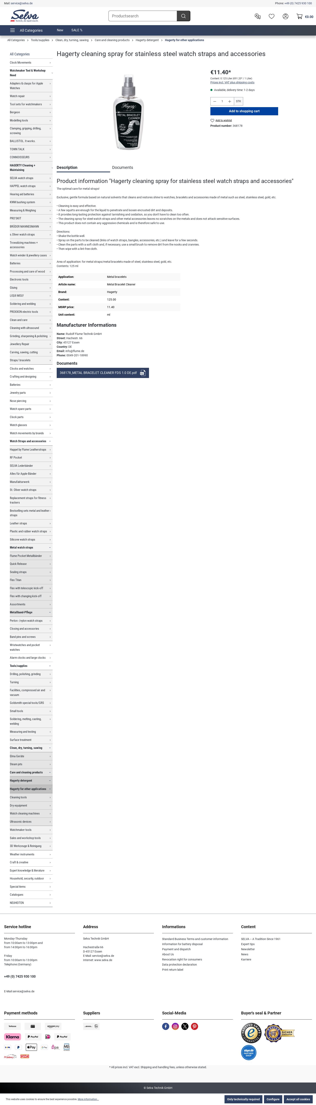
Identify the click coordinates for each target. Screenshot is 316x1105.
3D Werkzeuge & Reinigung (25, 846)
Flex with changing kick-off (26, 596)
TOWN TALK (17, 149)
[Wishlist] (271, 16)
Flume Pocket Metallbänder (26, 556)
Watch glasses (18, 425)
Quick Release (18, 564)
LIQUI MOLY (17, 295)
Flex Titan (15, 580)
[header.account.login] (284, 16)
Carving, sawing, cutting (24, 352)
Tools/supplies (18, 666)
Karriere (246, 959)
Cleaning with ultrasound (24, 328)
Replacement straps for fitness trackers (28, 500)
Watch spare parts (20, 409)
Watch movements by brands (27, 433)
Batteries (15, 263)
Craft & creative (19, 862)
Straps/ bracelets (20, 360)
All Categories (20, 54)
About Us (168, 954)
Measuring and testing (23, 732)
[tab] (83, 167)
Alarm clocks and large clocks (28, 658)
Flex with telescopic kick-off (26, 588)
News (244, 954)
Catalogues (16, 894)
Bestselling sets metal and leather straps (29, 513)
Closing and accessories (24, 628)
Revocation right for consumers (182, 959)
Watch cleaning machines (25, 813)
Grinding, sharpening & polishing (28, 336)
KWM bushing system (22, 202)
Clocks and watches (22, 368)
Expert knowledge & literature (27, 870)
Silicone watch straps (22, 539)
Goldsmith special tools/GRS (27, 703)
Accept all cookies (298, 1099)
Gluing (13, 287)
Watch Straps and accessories (28, 441)
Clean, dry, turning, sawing (26, 748)
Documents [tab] (122, 167)
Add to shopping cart (244, 111)
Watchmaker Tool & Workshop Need (27, 73)
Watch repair (17, 96)
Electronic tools (19, 279)
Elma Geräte (17, 756)
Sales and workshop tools (25, 838)
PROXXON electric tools (24, 312)
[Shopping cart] (303, 16)
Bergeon (15, 112)
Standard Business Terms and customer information (195, 939)
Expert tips (248, 944)
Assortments (17, 604)
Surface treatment (20, 740)
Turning (14, 682)
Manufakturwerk (19, 482)
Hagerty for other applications (28, 789)
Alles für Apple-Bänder (23, 474)
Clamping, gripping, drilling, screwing (25, 131)
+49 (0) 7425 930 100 (298, 3)
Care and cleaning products (26, 772)
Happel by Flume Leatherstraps (28, 449)
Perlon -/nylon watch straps (26, 621)
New (60, 30)
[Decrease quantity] (214, 101)
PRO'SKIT (15, 218)
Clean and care (18, 320)
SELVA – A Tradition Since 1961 (261, 939)
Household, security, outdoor (27, 878)
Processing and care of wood (27, 271)
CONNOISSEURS (19, 157)
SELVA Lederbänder (21, 466)
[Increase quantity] (230, 101)
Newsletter (248, 949)
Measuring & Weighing (23, 210)
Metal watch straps (21, 547)
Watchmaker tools (21, 830)
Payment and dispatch (176, 949)
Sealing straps (18, 572)
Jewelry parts (18, 393)
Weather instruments (22, 854)
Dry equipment (18, 805)
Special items (18, 886)
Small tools (16, 711)
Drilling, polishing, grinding (25, 674)
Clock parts (17, 417)
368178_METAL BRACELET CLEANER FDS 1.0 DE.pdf (98, 373)
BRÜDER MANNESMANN (24, 226)
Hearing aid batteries (22, 194)
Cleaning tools (18, 797)
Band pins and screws (23, 637)
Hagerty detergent (21, 780)
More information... (88, 1099)
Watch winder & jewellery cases (28, 255)
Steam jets (16, 764)
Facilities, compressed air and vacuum (27, 692)
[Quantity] (222, 101)
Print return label (172, 969)
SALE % (76, 30)
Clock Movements (20, 62)
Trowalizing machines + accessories (24, 245)
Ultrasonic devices (21, 821)
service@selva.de (22, 3)
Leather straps (18, 523)
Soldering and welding (23, 304)
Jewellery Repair (19, 344)
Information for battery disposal (182, 944)
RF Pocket (16, 457)
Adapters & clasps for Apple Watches (26, 86)
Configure (273, 1099)
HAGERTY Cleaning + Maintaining (22, 168)
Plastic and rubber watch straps (28, 531)
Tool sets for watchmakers (26, 104)
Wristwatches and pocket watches (25, 647)
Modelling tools (19, 120)
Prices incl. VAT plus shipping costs (232, 82)
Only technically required (243, 1099)
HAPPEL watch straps (23, 186)
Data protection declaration (179, 964)
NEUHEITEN (17, 903)
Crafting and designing (23, 376)
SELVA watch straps (21, 178)
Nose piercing (18, 401)
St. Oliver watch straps (23, 490)
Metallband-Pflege (21, 612)
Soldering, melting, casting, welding (25, 721)
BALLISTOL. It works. (23, 141)
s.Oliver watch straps (22, 234)
